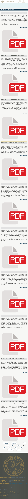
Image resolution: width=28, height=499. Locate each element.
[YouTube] (15, 492)
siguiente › (11, 449)
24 (18, 445)
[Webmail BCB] (4, 495)
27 (9, 447)
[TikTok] (8, 492)
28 (15, 447)
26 (4, 447)
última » (18, 449)
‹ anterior (14, 443)
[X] (11, 492)
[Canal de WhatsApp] (18, 492)
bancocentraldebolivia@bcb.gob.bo (18, 483)
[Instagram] (5, 492)
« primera (6, 443)
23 (12, 445)
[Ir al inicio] (14, 1)
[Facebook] (1, 492)
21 (24, 443)
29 (21, 447)
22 (6, 445)
